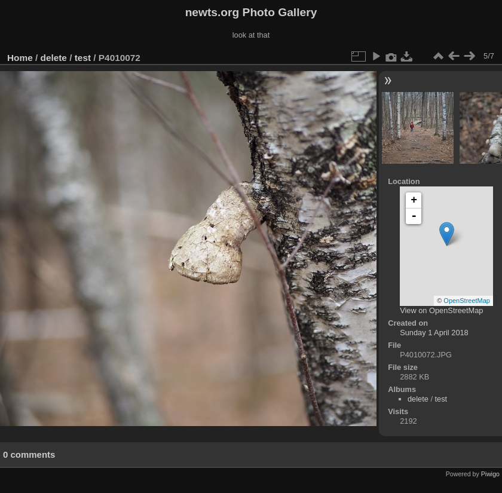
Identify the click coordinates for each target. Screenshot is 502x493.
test (83, 58)
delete (54, 58)
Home (20, 58)
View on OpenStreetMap (441, 310)
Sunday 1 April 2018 (434, 332)
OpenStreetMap (466, 300)
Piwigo (490, 473)
